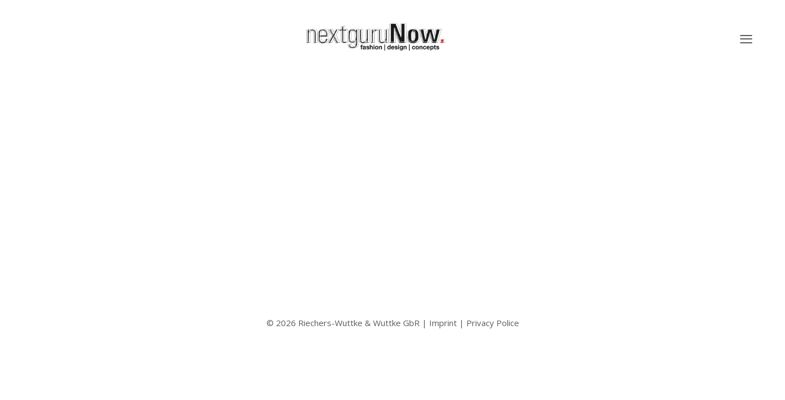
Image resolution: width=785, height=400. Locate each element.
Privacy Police (492, 322)
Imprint (443, 322)
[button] (746, 39)
